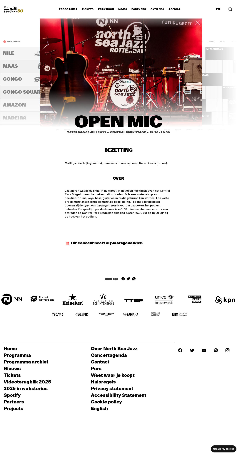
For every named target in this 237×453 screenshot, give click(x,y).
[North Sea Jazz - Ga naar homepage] (13, 9)
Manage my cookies (223, 449)
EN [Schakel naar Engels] (218, 9)
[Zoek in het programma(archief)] (230, 9)
